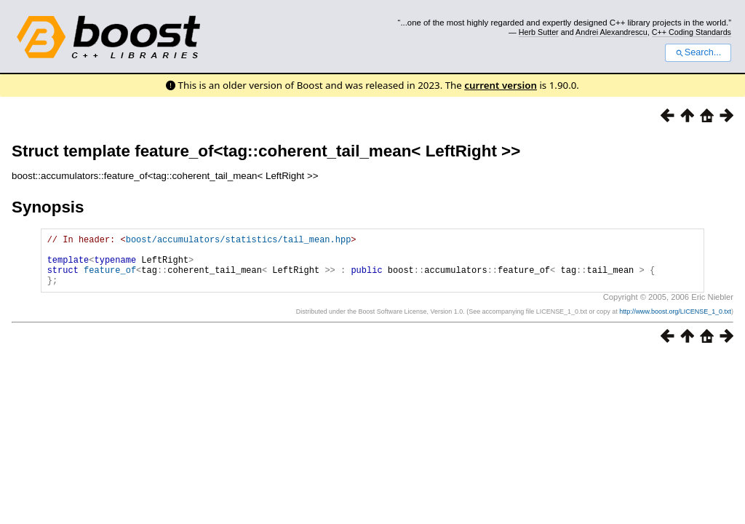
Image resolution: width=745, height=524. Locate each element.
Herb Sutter (539, 32)
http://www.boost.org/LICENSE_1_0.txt (675, 322)
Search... (698, 52)
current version (500, 85)
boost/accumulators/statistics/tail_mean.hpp (238, 241)
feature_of (110, 278)
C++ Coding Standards (691, 32)
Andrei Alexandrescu (611, 32)
